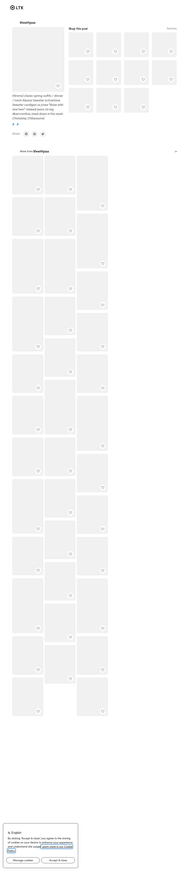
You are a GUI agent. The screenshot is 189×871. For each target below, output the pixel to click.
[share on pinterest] (35, 134)
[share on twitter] (43, 134)
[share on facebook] (26, 134)
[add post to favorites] (58, 86)
